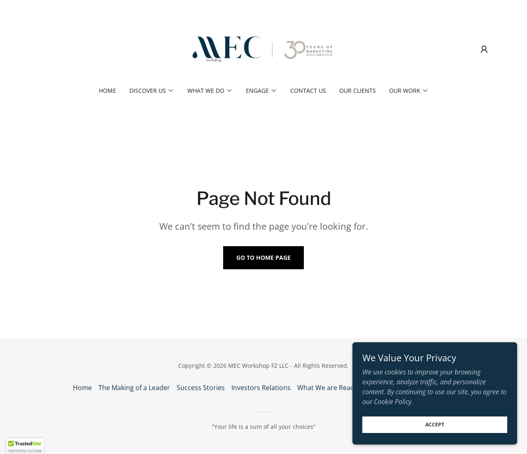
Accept (434, 424)
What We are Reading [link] (330, 387)
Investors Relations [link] (261, 387)
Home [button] (82, 387)
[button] (484, 49)
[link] (263, 48)
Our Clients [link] (357, 90)
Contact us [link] (308, 90)
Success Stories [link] (201, 387)
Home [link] (107, 90)
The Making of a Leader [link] (134, 387)
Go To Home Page (263, 257)
